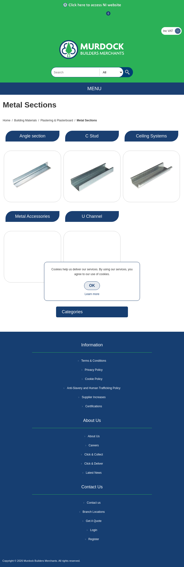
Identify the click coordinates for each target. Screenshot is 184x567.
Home (7, 120)
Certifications (93, 406)
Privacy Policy (94, 370)
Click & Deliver (93, 463)
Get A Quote (93, 521)
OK (92, 286)
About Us (93, 436)
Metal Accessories (32, 216)
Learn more (92, 294)
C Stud (91, 136)
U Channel (92, 216)
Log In (91, 16)
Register (79, 16)
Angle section (33, 136)
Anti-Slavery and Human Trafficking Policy (93, 388)
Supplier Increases (93, 397)
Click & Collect (93, 454)
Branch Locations (94, 512)
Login (93, 530)
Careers (94, 445)
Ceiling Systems (151, 136)
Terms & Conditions (93, 360)
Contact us (93, 502)
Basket (104, 16)
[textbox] (87, 72)
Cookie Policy (94, 379)
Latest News (94, 472)
